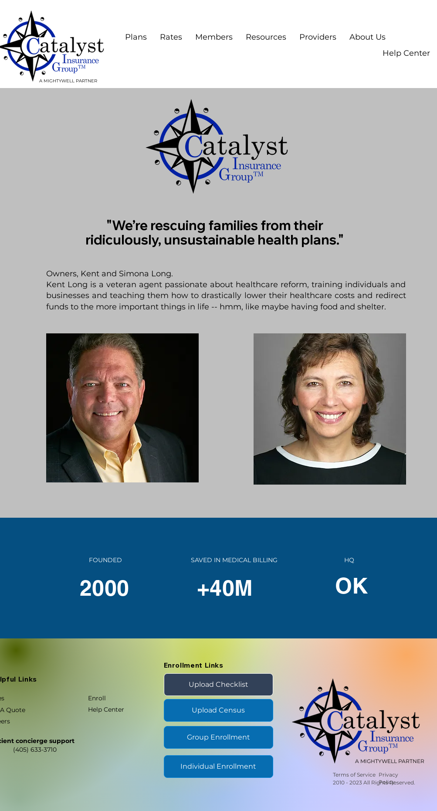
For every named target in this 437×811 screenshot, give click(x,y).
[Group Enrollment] (218, 737)
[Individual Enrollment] (218, 766)
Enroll (97, 698)
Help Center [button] (406, 53)
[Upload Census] (218, 710)
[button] (214, 37)
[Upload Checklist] (218, 684)
